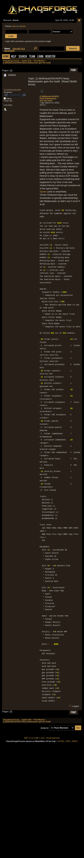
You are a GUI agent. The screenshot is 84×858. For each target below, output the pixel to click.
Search (22, 56)
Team (32, 56)
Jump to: (44, 728)
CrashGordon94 (12, 89)
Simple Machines (53, 738)
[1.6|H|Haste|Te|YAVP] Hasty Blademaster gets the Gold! (49, 98)
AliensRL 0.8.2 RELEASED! (14, 50)
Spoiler (43, 191)
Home (6, 56)
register (22, 26)
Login (40, 56)
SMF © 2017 (40, 738)
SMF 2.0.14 (29, 738)
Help (13, 56)
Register (50, 56)
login (14, 26)
